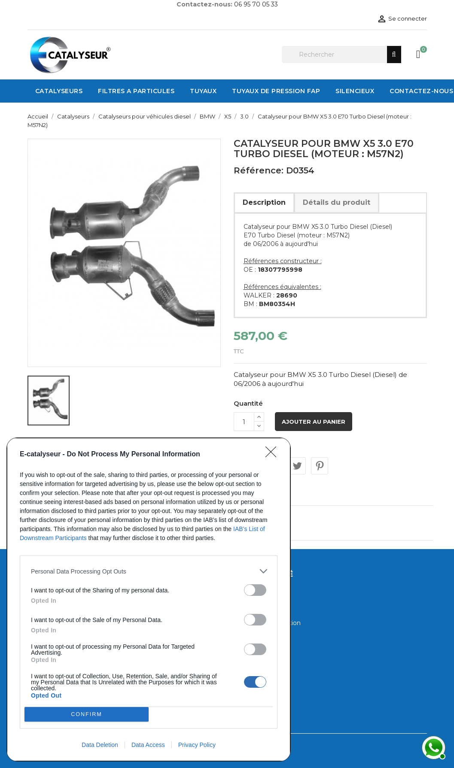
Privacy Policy (197, 744)
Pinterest (319, 465)
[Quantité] (244, 421)
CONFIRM (86, 714)
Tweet (297, 465)
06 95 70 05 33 (256, 4)
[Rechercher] (341, 54)
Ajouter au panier (313, 421)
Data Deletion (100, 744)
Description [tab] (264, 202)
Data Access (148, 744)
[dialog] (148, 599)
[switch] (255, 590)
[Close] (273, 454)
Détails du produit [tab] (336, 202)
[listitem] (148, 571)
